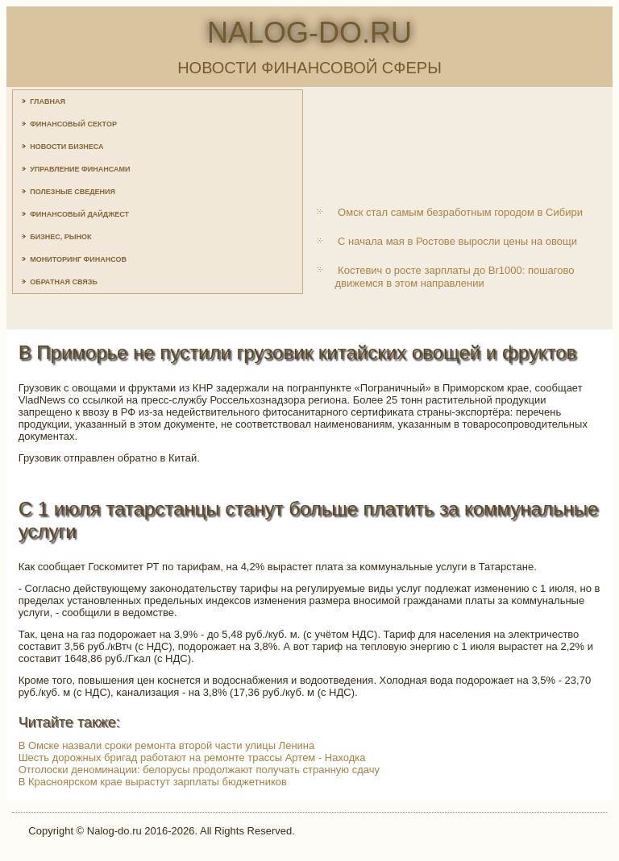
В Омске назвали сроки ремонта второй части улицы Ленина (167, 745)
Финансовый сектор (73, 124)
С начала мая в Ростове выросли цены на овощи (457, 241)
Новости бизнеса (66, 147)
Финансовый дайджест (79, 214)
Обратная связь (64, 282)
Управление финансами (80, 169)
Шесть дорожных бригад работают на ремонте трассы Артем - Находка (192, 757)
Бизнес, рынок (60, 237)
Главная (47, 101)
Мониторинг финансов (78, 259)
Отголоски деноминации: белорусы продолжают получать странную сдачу (199, 770)
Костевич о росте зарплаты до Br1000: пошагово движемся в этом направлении (454, 276)
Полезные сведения (72, 192)
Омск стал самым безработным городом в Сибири (460, 212)
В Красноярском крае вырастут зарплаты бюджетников (153, 782)
